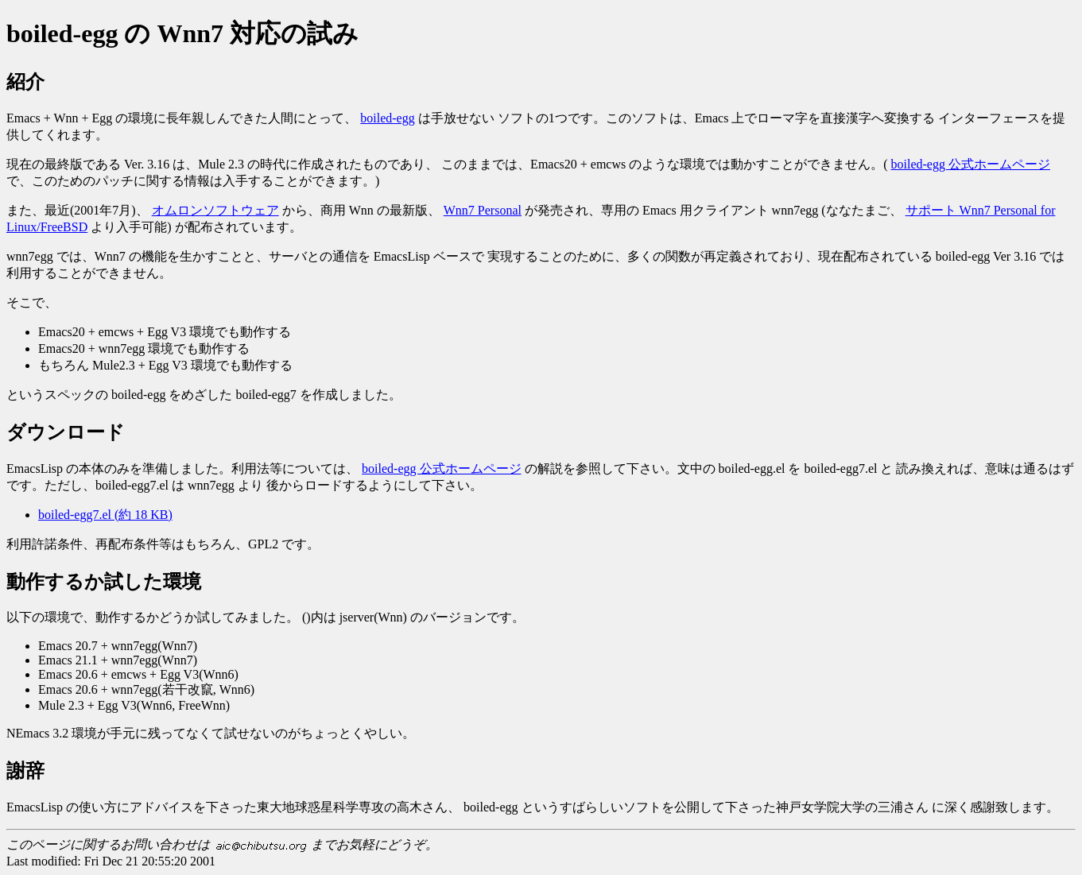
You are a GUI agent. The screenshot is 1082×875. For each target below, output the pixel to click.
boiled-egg (387, 118)
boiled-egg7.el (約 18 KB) (105, 514)
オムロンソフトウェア (215, 210)
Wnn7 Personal (483, 210)
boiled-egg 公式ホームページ (970, 164)
